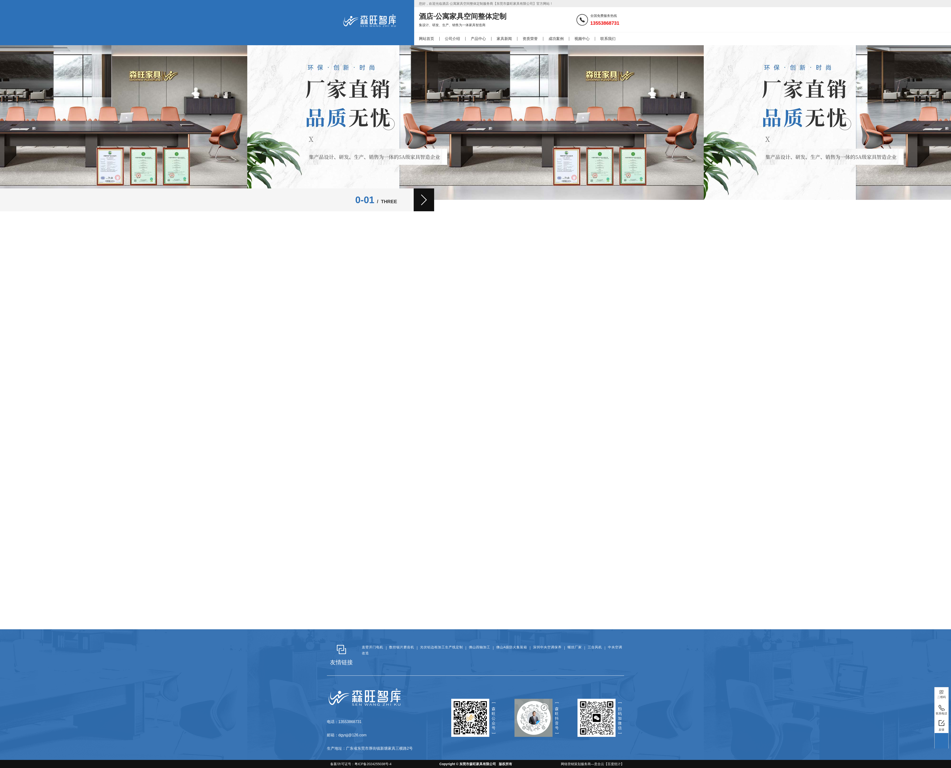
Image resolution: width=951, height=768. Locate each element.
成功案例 (556, 39)
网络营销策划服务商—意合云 (582, 764)
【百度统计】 (614, 764)
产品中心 (478, 39)
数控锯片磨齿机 (401, 647)
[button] (424, 199)
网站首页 (426, 39)
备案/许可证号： (359, 764)
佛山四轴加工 (479, 647)
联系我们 (608, 39)
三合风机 (595, 647)
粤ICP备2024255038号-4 (373, 764)
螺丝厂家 (575, 647)
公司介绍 (452, 39)
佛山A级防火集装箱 (511, 647)
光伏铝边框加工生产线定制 (441, 647)
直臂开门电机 (372, 647)
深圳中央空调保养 (547, 647)
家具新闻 (504, 39)
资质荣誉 (530, 39)
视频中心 (582, 39)
